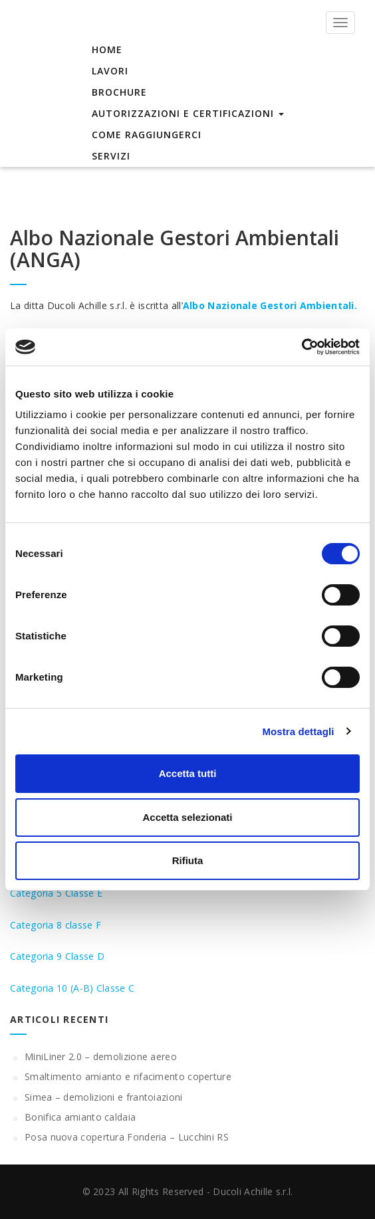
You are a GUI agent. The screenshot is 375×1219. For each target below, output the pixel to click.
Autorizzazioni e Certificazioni (188, 113)
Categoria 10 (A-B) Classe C (72, 988)
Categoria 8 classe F (55, 925)
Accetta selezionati (187, 817)
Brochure (119, 92)
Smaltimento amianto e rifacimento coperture (128, 1076)
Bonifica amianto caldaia (80, 1117)
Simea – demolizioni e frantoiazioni (104, 1097)
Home (107, 49)
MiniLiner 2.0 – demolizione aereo (101, 1056)
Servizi (111, 156)
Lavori (110, 70)
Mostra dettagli (298, 731)
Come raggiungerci (146, 134)
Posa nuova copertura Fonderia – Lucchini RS (127, 1137)
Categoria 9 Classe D (57, 956)
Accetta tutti (188, 773)
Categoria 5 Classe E (56, 893)
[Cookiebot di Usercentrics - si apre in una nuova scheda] (301, 347)
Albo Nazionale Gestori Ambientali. (270, 305)
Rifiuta (187, 860)
